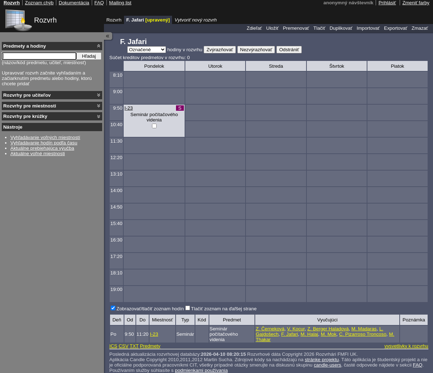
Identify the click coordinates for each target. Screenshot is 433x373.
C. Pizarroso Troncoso (362, 334)
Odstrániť (289, 49)
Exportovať (395, 28)
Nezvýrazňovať (256, 49)
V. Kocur (296, 328)
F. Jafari (289, 334)
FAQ (418, 365)
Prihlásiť (387, 2)
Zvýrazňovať (219, 49)
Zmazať (419, 28)
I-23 (128, 108)
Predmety (150, 346)
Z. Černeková (270, 328)
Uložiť (272, 28)
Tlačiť (319, 28)
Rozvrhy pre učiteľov (27, 95)
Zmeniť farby (416, 2)
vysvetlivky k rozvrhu (406, 346)
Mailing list (120, 2)
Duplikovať (340, 28)
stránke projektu (322, 359)
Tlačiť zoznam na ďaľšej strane (224, 308)
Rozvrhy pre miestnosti (29, 106)
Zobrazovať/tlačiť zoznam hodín (150, 308)
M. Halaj (309, 334)
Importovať (368, 28)
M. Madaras (363, 328)
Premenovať (296, 28)
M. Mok (329, 334)
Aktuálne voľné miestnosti (37, 153)
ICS (113, 346)
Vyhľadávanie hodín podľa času (43, 142)
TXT (134, 346)
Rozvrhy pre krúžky (25, 116)
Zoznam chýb (39, 2)
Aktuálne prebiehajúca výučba (42, 148)
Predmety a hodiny (24, 46)
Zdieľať (254, 28)
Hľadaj (89, 56)
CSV (123, 346)
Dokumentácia (74, 2)
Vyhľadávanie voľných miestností (45, 137)
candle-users (327, 365)
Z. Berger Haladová (328, 328)
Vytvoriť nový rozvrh (196, 20)
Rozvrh (45, 20)
